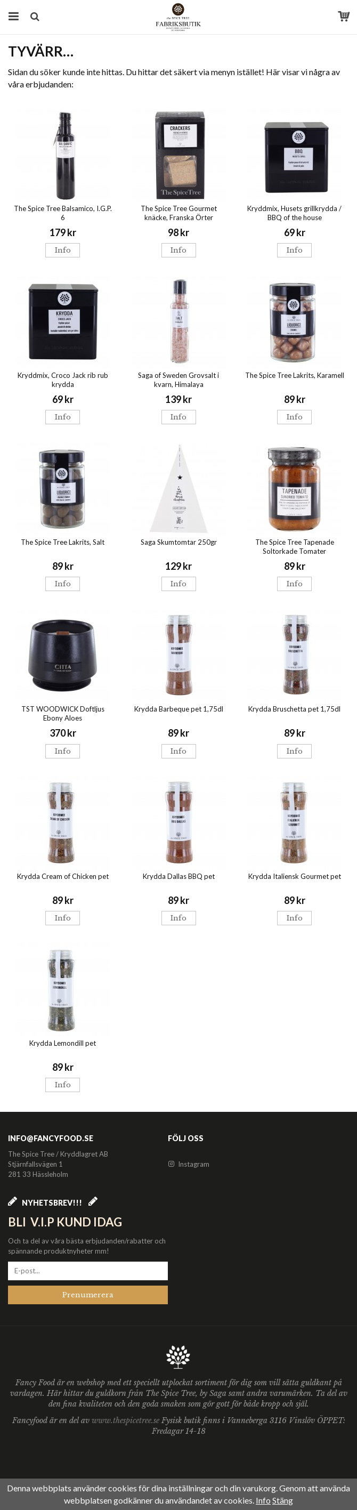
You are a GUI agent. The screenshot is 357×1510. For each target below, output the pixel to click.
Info (63, 250)
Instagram (188, 1164)
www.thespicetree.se (126, 1420)
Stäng (282, 1500)
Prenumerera (87, 1294)
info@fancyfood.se (50, 1138)
